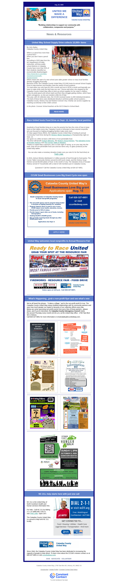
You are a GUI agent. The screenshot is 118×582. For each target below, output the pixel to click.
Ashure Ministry (48, 141)
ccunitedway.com (49, 555)
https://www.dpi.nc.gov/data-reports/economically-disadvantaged (37, 76)
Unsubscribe (44, 569)
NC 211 (29, 502)
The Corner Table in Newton (55, 143)
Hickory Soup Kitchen (66, 141)
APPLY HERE (59, 232)
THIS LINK (58, 154)
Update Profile (53, 569)
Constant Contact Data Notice (68, 569)
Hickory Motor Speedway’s (61, 135)
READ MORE (59, 112)
